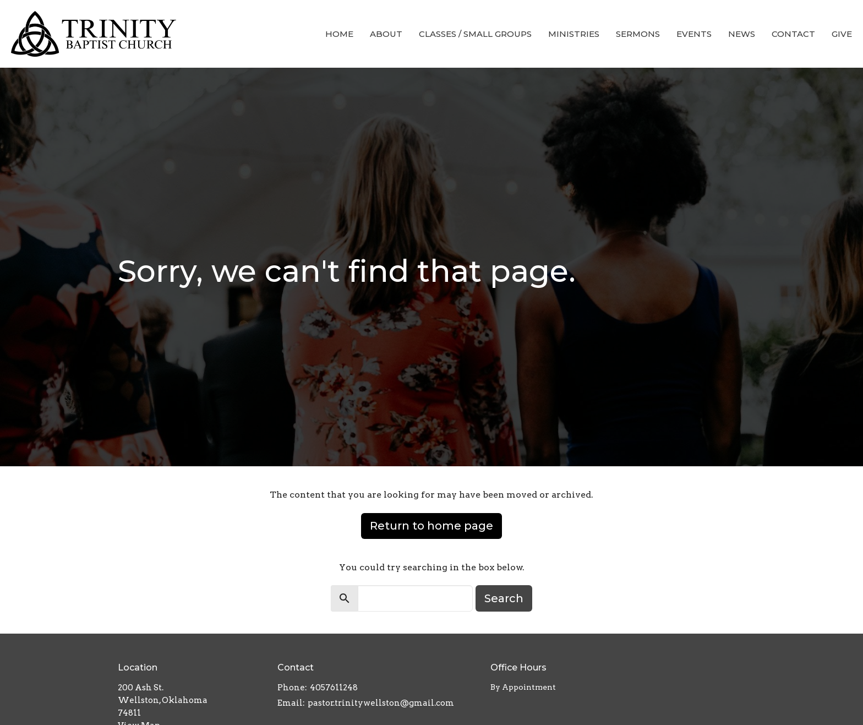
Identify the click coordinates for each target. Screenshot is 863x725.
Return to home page (431, 525)
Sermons (638, 34)
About (386, 34)
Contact (793, 34)
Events (694, 34)
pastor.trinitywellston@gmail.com (381, 703)
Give (842, 34)
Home (339, 34)
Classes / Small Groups (475, 34)
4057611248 (334, 688)
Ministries (573, 34)
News (741, 34)
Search (503, 598)
